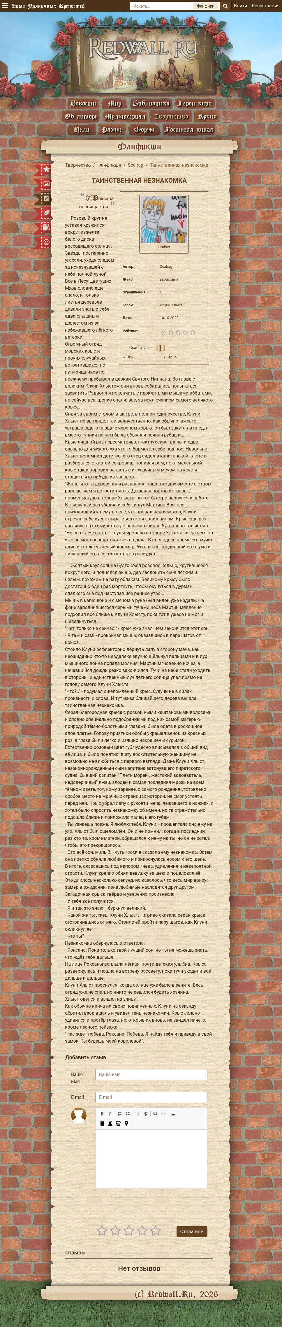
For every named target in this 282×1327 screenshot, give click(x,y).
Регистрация (266, 5)
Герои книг (194, 103)
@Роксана (100, 198)
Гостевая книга (188, 129)
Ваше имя (77, 1078)
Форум (144, 129)
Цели (81, 129)
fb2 (130, 357)
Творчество (171, 116)
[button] (102, 1113)
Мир (114, 103)
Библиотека (151, 103)
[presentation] (163, 1204)
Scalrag (135, 165)
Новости (83, 103)
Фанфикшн (109, 165)
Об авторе (81, 116)
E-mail (77, 1097)
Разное (112, 129)
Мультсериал (125, 116)
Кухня (207, 116)
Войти (240, 5)
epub (172, 357)
